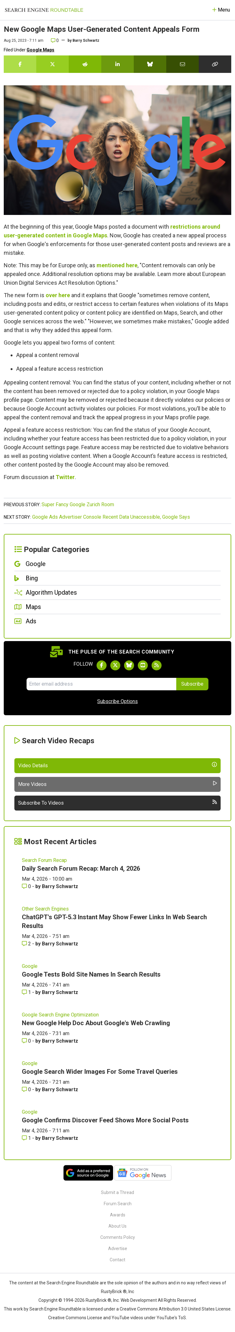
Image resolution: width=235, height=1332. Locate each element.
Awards (117, 1214)
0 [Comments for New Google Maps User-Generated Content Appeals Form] (55, 40)
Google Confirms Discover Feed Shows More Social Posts (105, 1120)
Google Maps (40, 49)
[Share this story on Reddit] (85, 64)
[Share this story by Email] (182, 64)
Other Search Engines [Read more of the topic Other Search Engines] (45, 909)
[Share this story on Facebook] (20, 64)
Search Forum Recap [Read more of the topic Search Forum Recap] (44, 860)
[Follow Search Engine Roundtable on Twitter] (115, 665)
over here (58, 295)
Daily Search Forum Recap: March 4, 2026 (81, 868)
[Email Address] (101, 684)
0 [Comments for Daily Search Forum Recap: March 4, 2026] (27, 886)
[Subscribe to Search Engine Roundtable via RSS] (157, 665)
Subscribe (192, 684)
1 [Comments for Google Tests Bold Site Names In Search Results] (27, 992)
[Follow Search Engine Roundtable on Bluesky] (129, 665)
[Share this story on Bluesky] (150, 64)
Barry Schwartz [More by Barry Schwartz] (60, 886)
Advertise (117, 1248)
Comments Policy (117, 1237)
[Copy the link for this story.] (215, 64)
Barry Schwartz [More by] (85, 40)
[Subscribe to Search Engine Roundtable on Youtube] (143, 665)
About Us (117, 1226)
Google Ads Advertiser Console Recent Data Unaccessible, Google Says (111, 517)
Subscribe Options (117, 701)
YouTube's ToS (171, 1317)
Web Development (139, 1300)
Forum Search (118, 1203)
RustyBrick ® (98, 1300)
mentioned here (117, 265)
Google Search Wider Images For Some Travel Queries (100, 1071)
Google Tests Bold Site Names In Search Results (91, 974)
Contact (117, 1259)
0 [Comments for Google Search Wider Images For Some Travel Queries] (27, 1089)
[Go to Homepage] (44, 10)
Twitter (65, 477)
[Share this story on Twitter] (52, 64)
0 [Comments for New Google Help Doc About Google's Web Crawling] (27, 1041)
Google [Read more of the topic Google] (30, 966)
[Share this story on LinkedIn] (117, 64)
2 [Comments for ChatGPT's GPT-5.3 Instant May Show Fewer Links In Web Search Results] (27, 944)
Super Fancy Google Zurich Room (78, 504)
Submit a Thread (117, 1192)
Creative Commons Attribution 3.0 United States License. (176, 1308)
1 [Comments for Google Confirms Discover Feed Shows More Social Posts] (27, 1138)
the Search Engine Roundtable (69, 1282)
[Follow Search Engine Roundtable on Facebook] (102, 665)
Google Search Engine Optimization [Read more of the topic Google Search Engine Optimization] (60, 1015)
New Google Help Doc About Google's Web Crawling (96, 1023)
